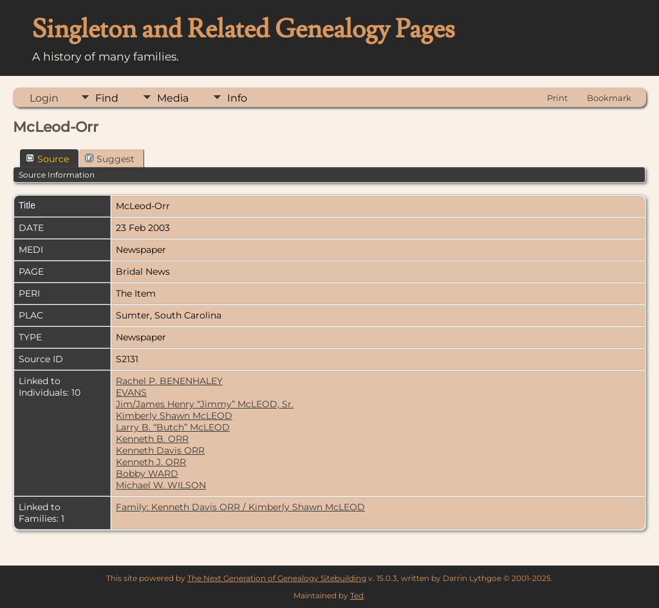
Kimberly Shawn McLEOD (174, 415)
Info (237, 98)
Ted (357, 595)
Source (47, 159)
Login (44, 98)
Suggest (110, 159)
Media (173, 98)
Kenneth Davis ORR (160, 450)
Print (557, 98)
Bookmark (609, 98)
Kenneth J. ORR (151, 462)
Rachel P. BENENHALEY (169, 381)
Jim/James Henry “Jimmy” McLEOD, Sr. (204, 404)
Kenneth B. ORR (152, 439)
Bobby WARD (147, 473)
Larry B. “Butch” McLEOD (173, 427)
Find (106, 98)
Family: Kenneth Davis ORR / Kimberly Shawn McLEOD (240, 507)
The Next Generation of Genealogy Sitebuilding (276, 578)
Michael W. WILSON (161, 485)
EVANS (131, 392)
